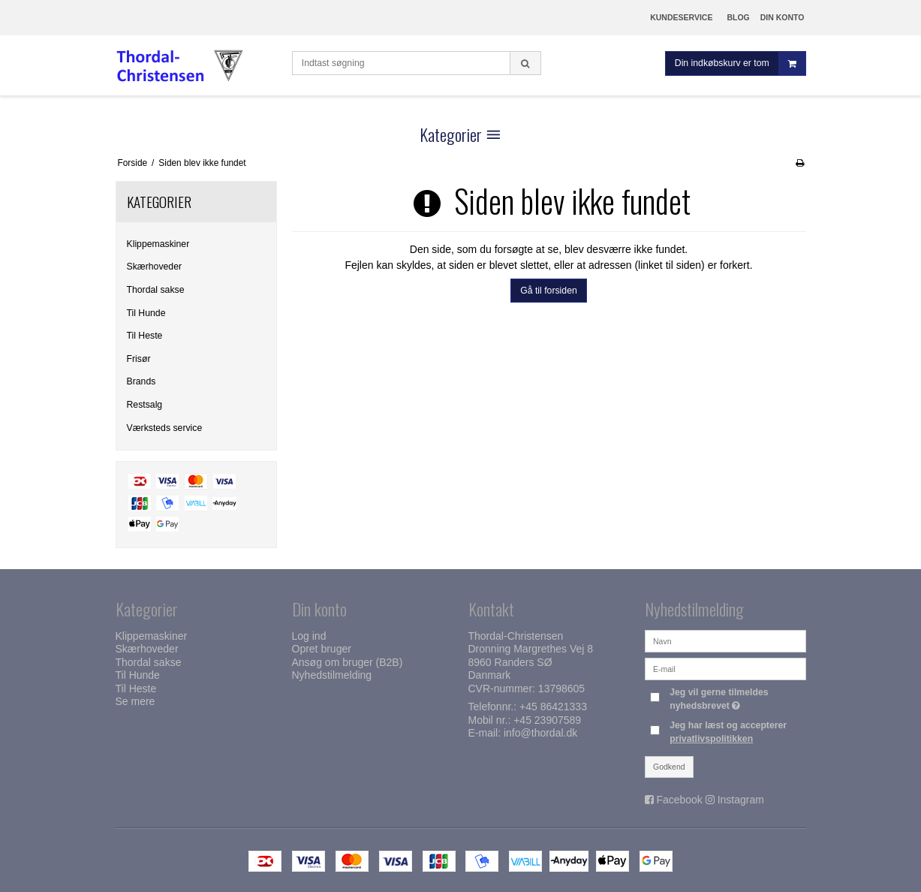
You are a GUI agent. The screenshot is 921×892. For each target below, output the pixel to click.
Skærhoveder (154, 266)
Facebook (679, 800)
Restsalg (145, 404)
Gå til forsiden (548, 290)
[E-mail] (725, 668)
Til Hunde (146, 313)
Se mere (135, 701)
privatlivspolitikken (711, 739)
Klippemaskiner (158, 244)
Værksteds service (165, 428)
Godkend (669, 766)
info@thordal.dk (540, 733)
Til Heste (145, 335)
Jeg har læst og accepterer (728, 732)
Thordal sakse (156, 290)
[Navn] (725, 640)
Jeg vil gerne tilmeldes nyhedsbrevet (736, 698)
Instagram (741, 800)
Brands (141, 381)
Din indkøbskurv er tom (740, 63)
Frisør (139, 359)
